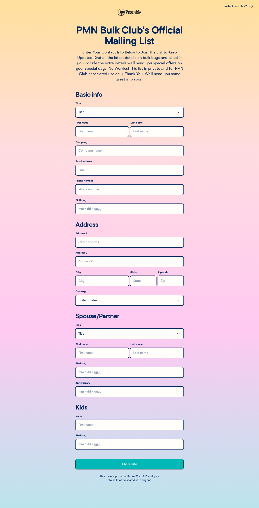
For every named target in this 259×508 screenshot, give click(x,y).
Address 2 (82, 253)
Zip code (163, 272)
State (133, 272)
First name (82, 123)
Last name (136, 123)
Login (251, 6)
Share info (129, 464)
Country (81, 291)
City (78, 272)
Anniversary (83, 383)
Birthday (81, 200)
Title (78, 103)
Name (79, 416)
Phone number (84, 181)
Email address (84, 161)
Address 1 (81, 233)
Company (81, 142)
